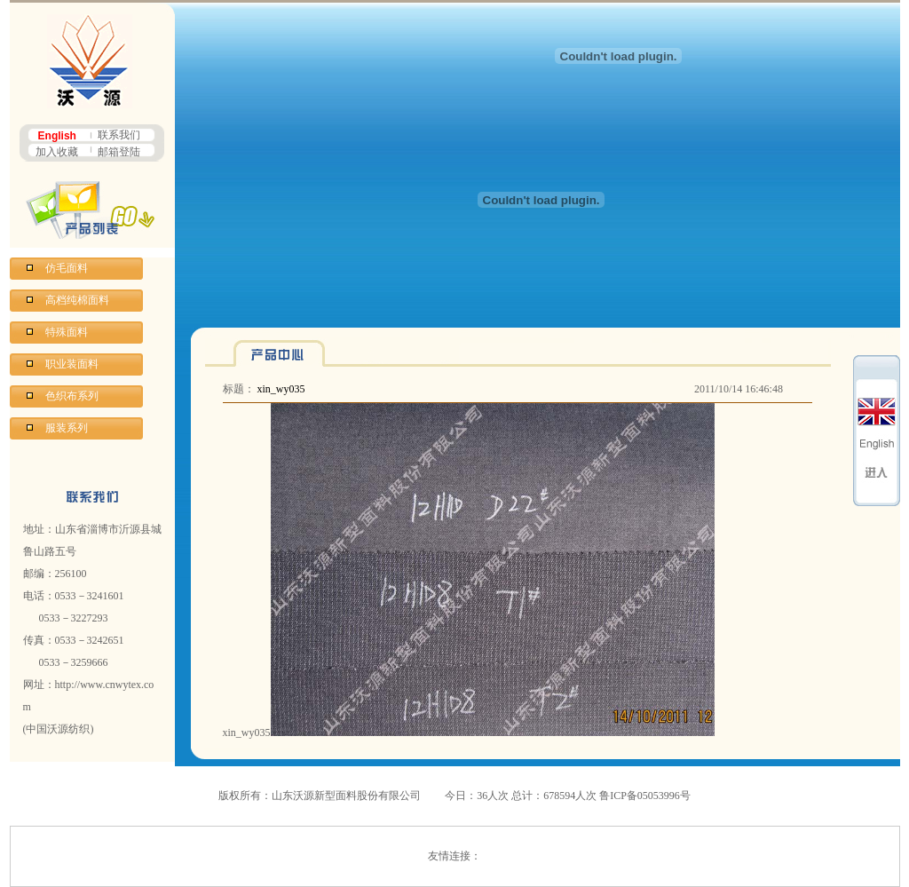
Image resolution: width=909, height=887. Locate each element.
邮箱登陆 (119, 152)
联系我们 (119, 135)
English (57, 136)
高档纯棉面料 (77, 300)
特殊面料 (66, 332)
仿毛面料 (66, 268)
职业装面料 (72, 364)
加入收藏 (57, 152)
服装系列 (66, 428)
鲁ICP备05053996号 (645, 795)
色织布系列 (72, 396)
